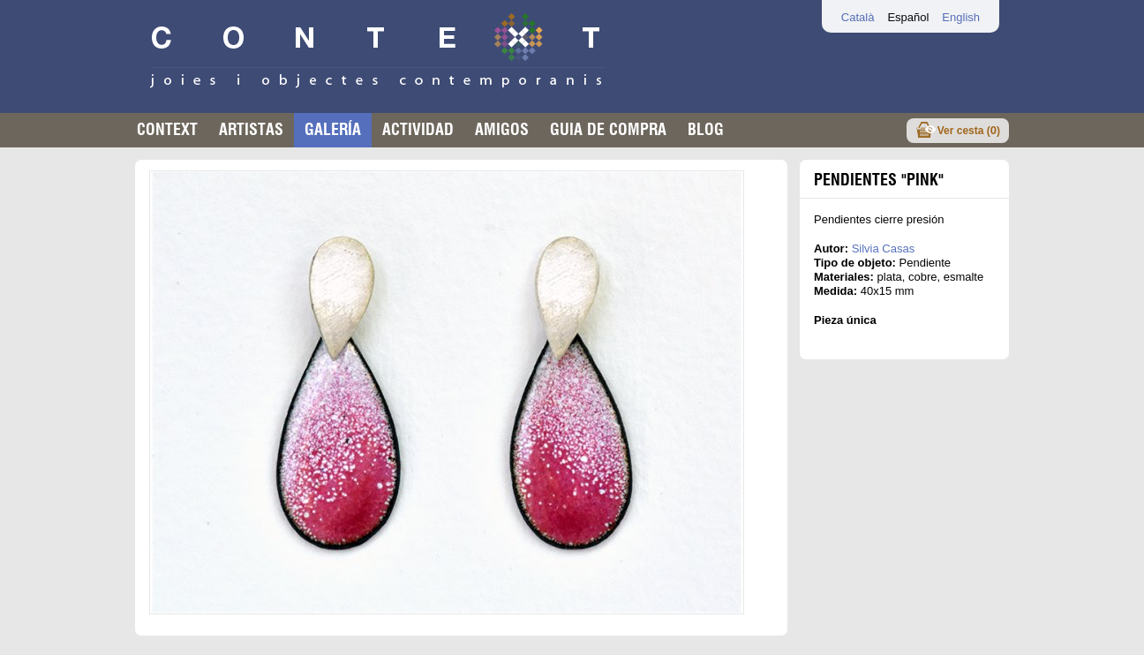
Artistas (251, 129)
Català (858, 17)
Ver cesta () (968, 130)
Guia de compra (608, 129)
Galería (333, 129)
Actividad (418, 129)
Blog (706, 129)
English (961, 17)
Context (167, 129)
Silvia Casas (883, 248)
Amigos (502, 129)
